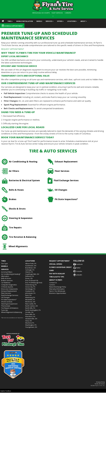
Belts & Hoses (13, 190)
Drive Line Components (9, 289)
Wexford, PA (29, 323)
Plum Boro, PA (30, 316)
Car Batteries (5, 283)
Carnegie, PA (29, 270)
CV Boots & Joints (7, 287)
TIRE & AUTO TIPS (56, 277)
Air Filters (10, 171)
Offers (59, 21)
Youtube (77, 271)
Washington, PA (30, 325)
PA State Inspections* (63, 199)
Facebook (78, 264)
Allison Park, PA (30, 263)
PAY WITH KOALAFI (57, 273)
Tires (10, 21)
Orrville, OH (29, 312)
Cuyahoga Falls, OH (32, 274)
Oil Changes (57, 190)
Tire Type (4, 263)
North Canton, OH (31, 306)
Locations (71, 21)
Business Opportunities (57, 293)
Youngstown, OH (31, 327)
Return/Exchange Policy (57, 287)
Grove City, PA (30, 287)
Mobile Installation (24, 21)
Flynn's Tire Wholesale (57, 291)
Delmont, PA (29, 276)
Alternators (5, 276)
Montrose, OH (30, 302)
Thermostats (5, 306)
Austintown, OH (30, 266)
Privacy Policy (100, 382)
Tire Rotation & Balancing (19, 237)
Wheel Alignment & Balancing (11, 312)
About (83, 21)
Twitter (76, 268)
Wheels (39, 21)
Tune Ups (4, 310)
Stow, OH (28, 321)
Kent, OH (28, 295)
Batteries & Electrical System (21, 181)
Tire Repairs (12, 228)
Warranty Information (57, 289)
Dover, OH (29, 278)
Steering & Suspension (17, 218)
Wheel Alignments (15, 246)
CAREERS (68, 13)
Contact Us (53, 283)
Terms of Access (100, 384)
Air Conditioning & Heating (19, 162)
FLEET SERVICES (57, 13)
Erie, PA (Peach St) (31, 280)
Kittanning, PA (30, 297)
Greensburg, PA (31, 285)
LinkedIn (77, 275)
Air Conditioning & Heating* (10, 274)
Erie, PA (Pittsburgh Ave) (33, 283)
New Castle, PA (30, 304)
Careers (52, 285)
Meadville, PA (30, 299)
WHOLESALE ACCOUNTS (41, 13)
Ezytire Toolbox (6, 391)
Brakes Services (7, 280)
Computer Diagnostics (9, 285)
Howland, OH (30, 291)
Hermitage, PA (30, 289)
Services (49, 21)
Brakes (9, 199)
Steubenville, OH (31, 319)
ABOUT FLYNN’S (55, 280)
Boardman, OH (30, 268)
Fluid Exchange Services (63, 180)
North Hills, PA (30, 308)
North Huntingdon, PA (33, 310)
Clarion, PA (29, 272)
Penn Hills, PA (30, 314)
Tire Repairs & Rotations (9, 308)
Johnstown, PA (30, 293)
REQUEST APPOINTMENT (12, 49)
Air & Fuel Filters (6, 272)
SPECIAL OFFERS (55, 264)
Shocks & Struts (14, 209)
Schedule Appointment (12, 25)
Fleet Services (58, 171)
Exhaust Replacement (63, 162)
